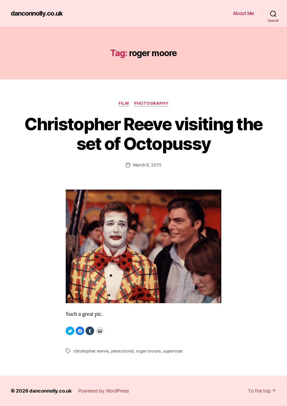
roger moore (148, 351)
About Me (243, 13)
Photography (151, 103)
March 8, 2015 (147, 165)
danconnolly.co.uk (37, 13)
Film (124, 103)
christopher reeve (90, 351)
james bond (122, 351)
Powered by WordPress (103, 391)
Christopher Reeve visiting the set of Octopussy (143, 134)
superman (173, 351)
